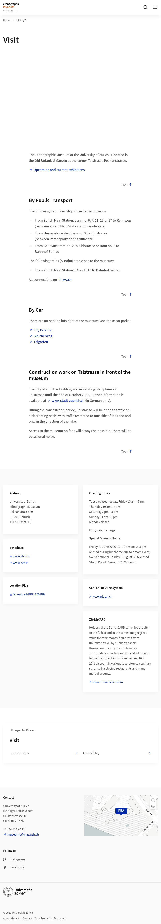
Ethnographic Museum (23, 730)
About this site (11, 919)
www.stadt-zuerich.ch (68, 400)
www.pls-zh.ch (102, 596)
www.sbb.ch (21, 556)
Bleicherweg (43, 336)
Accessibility (117, 753)
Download (29, 594)
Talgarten (41, 341)
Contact (27, 919)
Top (126, 185)
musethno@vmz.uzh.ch (23, 834)
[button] (153, 800)
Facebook (13, 867)
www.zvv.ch (20, 563)
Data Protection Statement (50, 919)
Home (6, 21)
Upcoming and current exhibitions (59, 169)
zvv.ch (67, 279)
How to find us (44, 753)
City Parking (42, 330)
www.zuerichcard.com (107, 682)
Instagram (14, 859)
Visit (21, 21)
